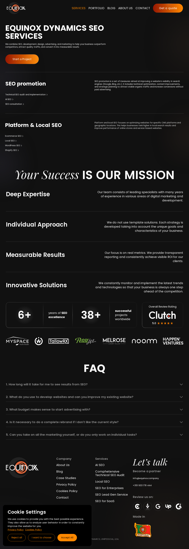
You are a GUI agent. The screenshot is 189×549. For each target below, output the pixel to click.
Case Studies (66, 478)
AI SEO (100, 465)
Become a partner (147, 471)
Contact (62, 497)
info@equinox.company (146, 478)
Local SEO (102, 481)
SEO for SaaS (104, 501)
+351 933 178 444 (142, 485)
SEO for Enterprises (109, 488)
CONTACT (143, 8)
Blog (59, 471)
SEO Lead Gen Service (111, 494)
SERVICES (78, 8)
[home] (16, 8)
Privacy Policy (66, 484)
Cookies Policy (67, 491)
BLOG (111, 8)
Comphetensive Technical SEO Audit (109, 473)
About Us (63, 465)
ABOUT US (125, 8)
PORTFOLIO (96, 8)
